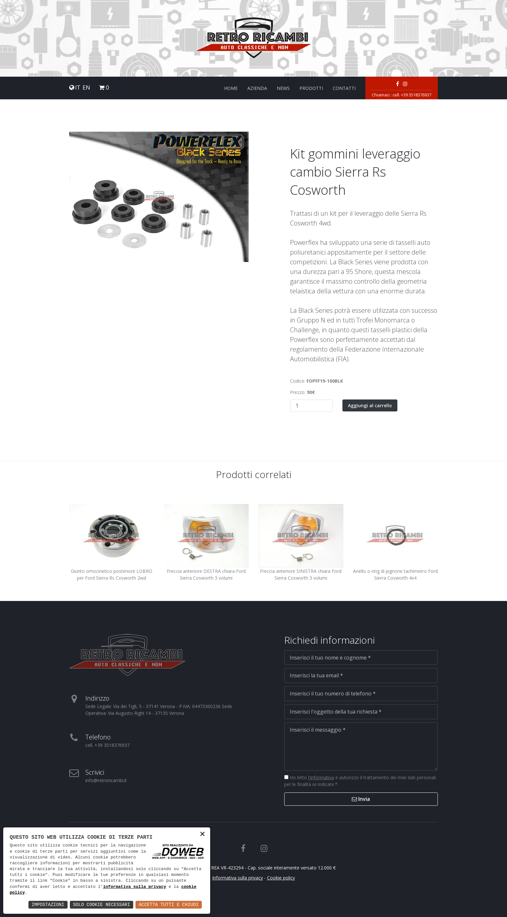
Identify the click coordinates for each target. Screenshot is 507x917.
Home (231, 88)
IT (78, 87)
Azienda (257, 88)
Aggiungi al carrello (370, 405)
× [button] (202, 834)
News (283, 88)
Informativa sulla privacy (237, 878)
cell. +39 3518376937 (412, 95)
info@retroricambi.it (106, 780)
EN (86, 87)
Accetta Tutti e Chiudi (169, 904)
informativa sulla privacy (134, 887)
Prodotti (311, 88)
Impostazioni (48, 904)
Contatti (344, 88)
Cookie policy (281, 878)
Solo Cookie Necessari (101, 904)
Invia (361, 798)
